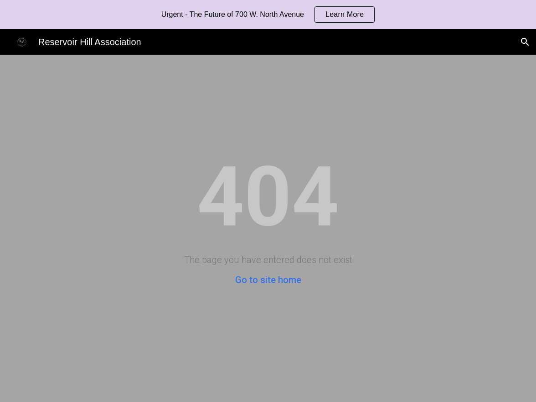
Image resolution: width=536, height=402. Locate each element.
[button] (525, 42)
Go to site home (268, 279)
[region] (268, 14)
